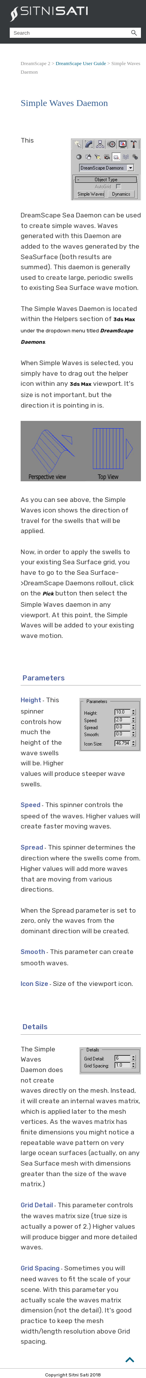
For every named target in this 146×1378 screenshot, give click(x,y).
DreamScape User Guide (81, 63)
